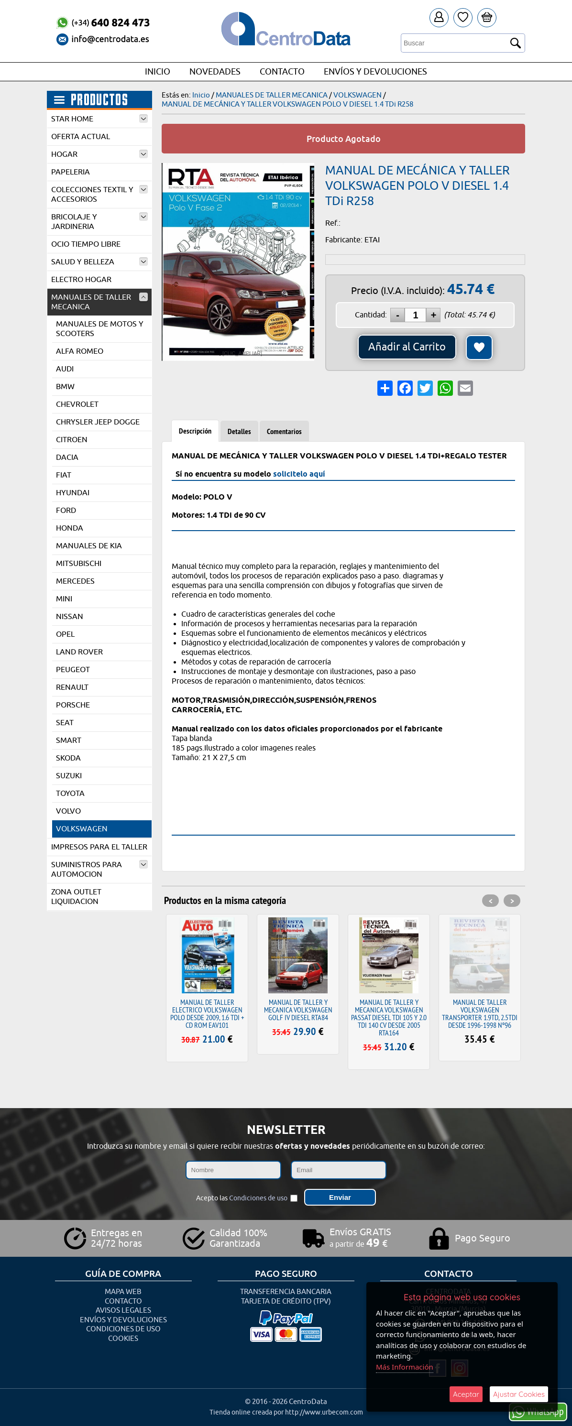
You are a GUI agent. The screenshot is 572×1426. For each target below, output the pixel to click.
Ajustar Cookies (519, 1394)
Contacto (282, 71)
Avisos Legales (123, 1310)
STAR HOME (99, 119)
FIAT (63, 475)
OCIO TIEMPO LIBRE (86, 244)
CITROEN (72, 440)
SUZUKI (69, 776)
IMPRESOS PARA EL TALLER (99, 847)
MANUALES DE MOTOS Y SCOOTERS (99, 328)
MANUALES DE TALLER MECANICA (99, 302)
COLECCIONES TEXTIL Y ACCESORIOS (99, 194)
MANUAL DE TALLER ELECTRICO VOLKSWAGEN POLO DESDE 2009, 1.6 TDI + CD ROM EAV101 (207, 1013)
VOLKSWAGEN (82, 829)
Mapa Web (123, 1291)
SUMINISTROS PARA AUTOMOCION (99, 869)
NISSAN (69, 616)
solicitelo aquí (299, 474)
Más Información (404, 1367)
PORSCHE (73, 705)
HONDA (69, 528)
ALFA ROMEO (79, 351)
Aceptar (466, 1394)
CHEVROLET (77, 404)
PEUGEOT (73, 670)
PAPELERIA (70, 172)
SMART (68, 740)
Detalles (239, 431)
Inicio (157, 71)
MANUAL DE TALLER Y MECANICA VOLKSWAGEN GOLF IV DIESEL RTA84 (298, 1009)
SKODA (68, 758)
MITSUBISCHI (78, 563)
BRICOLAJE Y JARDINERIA (99, 221)
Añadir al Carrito (407, 347)
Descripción (195, 431)
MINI (64, 599)
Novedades (215, 71)
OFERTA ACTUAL (80, 137)
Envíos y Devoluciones (375, 71)
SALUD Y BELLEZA (99, 262)
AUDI (65, 369)
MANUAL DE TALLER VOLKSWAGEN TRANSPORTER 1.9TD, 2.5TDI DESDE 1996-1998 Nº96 (479, 1013)
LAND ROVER (79, 652)
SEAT (65, 723)
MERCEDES (75, 581)
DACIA (67, 457)
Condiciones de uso (258, 1198)
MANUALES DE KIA (89, 546)
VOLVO (68, 811)
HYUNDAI (72, 493)
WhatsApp (538, 1411)
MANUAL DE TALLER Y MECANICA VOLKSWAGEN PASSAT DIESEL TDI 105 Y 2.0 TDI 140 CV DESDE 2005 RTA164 (389, 1017)
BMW (65, 387)
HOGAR (99, 154)
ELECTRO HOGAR (81, 279)
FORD (66, 510)
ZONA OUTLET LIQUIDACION (76, 896)
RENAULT (72, 687)
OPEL (65, 634)
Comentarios (284, 431)
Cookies (123, 1338)
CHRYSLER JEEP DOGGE (98, 422)
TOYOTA (70, 793)
